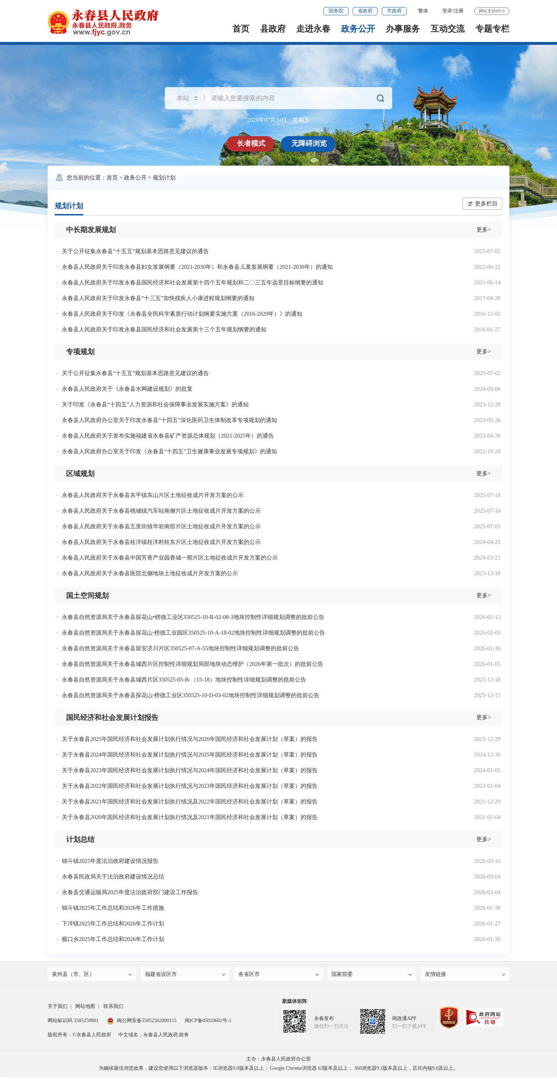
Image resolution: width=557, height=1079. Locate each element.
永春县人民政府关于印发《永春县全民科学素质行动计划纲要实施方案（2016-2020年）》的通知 (182, 314)
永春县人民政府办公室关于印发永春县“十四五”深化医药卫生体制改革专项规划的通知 (169, 420)
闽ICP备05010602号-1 (208, 1022)
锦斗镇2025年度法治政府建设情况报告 (110, 861)
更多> (483, 229)
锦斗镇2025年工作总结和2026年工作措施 (113, 908)
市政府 (394, 11)
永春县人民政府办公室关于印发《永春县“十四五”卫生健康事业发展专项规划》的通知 (169, 451)
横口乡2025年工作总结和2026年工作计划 (113, 939)
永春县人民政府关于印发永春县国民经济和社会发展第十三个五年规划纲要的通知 (164, 329)
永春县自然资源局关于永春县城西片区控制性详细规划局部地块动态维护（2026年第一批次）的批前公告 (192, 664)
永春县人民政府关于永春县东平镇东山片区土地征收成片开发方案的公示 (153, 495)
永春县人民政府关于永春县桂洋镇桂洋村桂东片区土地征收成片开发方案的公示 (161, 542)
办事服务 (403, 28)
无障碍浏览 (310, 143)
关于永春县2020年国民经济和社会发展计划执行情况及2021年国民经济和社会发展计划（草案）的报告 (190, 817)
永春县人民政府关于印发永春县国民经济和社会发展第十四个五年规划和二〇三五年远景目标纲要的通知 (192, 282)
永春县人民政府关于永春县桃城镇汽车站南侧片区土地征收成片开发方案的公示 (161, 511)
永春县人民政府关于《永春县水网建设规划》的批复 (127, 389)
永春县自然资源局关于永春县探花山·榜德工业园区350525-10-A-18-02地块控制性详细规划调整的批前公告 (193, 633)
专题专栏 (492, 28)
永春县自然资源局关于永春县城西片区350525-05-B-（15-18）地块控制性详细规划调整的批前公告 (184, 680)
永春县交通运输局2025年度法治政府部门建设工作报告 (130, 892)
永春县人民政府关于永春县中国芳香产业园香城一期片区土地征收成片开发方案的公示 (170, 558)
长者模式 (252, 143)
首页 (240, 28)
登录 (447, 11)
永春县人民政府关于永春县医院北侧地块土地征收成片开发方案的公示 (150, 573)
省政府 (365, 11)
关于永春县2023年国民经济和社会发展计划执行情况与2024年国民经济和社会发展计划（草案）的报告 (190, 770)
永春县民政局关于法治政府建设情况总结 (113, 877)
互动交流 (448, 28)
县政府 (273, 28)
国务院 (336, 11)
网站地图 (85, 1008)
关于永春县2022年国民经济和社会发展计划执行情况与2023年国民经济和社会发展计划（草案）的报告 (190, 786)
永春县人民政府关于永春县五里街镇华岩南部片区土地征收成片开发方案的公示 (161, 526)
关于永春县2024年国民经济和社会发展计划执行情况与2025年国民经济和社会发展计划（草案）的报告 (190, 755)
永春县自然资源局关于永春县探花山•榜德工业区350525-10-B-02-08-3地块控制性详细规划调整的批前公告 (193, 617)
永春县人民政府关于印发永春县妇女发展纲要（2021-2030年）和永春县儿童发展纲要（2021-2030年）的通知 (197, 267)
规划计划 (164, 178)
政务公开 (358, 28)
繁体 (423, 11)
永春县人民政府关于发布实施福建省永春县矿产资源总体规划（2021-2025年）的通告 (168, 436)
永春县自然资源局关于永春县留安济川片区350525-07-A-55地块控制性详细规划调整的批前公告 (180, 648)
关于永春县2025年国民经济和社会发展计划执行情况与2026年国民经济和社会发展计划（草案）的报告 (190, 739)
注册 (459, 11)
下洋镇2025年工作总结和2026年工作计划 (113, 923)
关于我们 (57, 1008)
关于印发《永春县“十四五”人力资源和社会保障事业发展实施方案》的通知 (155, 404)
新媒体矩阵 (294, 1003)
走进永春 (313, 28)
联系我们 (113, 1008)
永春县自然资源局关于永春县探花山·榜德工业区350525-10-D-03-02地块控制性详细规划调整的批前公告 (190, 695)
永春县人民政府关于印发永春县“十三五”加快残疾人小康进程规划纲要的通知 (158, 298)
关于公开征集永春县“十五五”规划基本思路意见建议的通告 (135, 251)
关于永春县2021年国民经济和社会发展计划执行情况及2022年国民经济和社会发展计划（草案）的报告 (190, 801)
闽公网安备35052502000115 (141, 1022)
